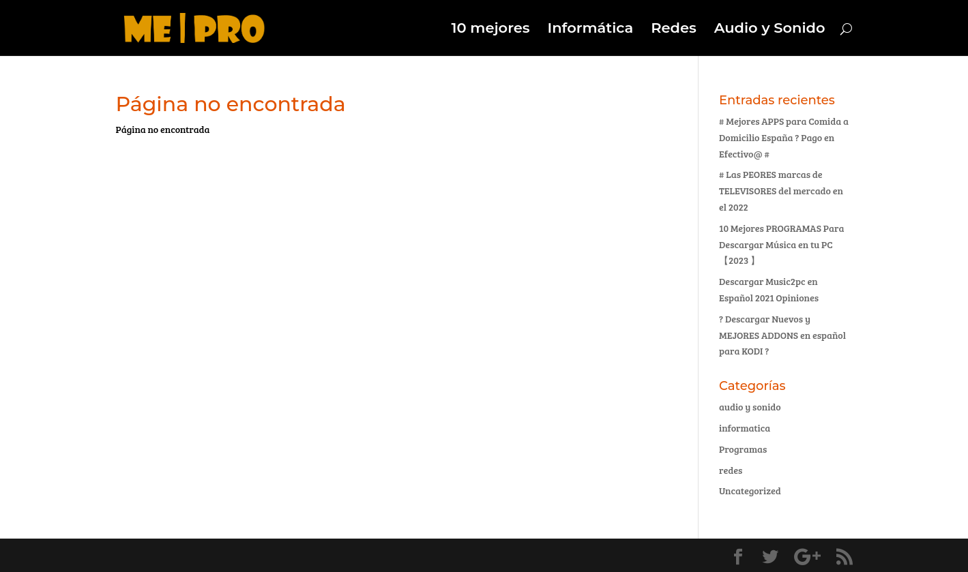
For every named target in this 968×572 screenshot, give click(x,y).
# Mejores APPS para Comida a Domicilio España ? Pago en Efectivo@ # (784, 137)
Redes (673, 29)
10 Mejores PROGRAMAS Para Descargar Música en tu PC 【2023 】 (781, 244)
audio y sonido (750, 406)
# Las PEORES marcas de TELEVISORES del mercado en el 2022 (781, 190)
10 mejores (490, 29)
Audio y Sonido (769, 29)
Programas (743, 448)
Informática (591, 29)
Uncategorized (750, 490)
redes (730, 470)
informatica (744, 427)
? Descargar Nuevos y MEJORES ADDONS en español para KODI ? (782, 335)
